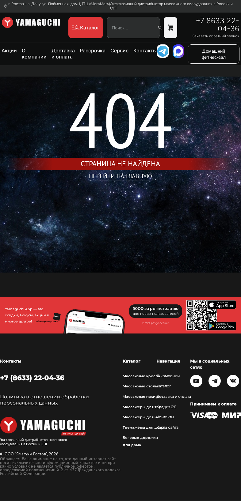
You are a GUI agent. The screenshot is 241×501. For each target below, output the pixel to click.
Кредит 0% (166, 407)
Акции (9, 50)
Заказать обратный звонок (215, 36)
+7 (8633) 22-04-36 (32, 378)
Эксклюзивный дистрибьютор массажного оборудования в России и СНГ (171, 6)
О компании (34, 53)
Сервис (119, 50)
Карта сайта (167, 427)
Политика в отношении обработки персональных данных (44, 400)
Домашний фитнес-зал (214, 54)
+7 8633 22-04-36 (217, 25)
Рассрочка (92, 50)
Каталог (163, 386)
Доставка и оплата (63, 53)
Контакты (145, 50)
